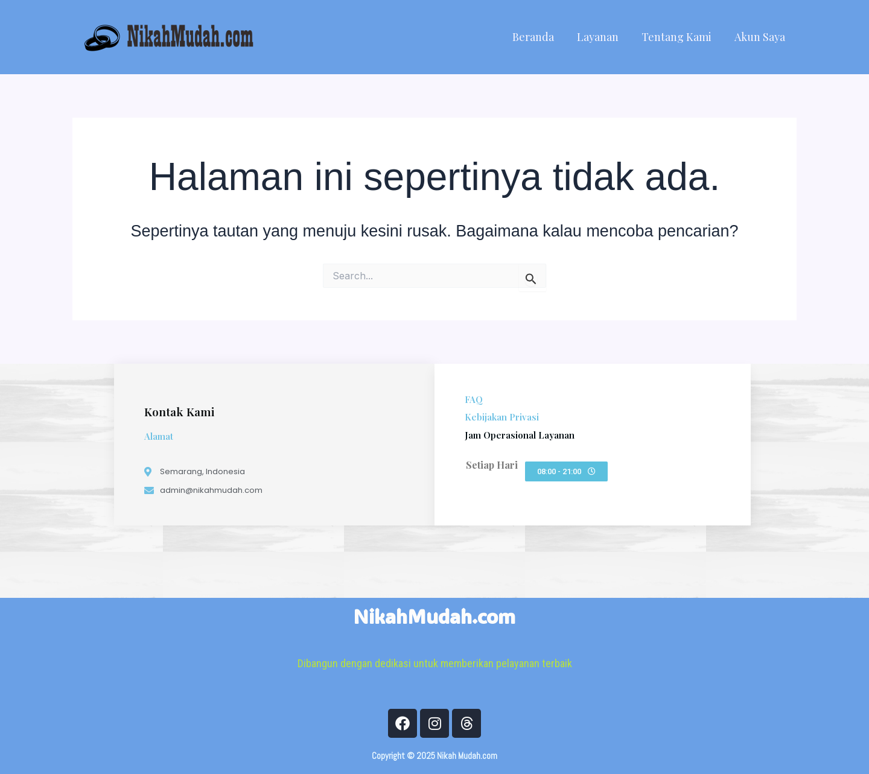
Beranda (537, 37)
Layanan (601, 37)
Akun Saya (760, 37)
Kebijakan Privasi (502, 417)
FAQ (474, 399)
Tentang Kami (678, 37)
